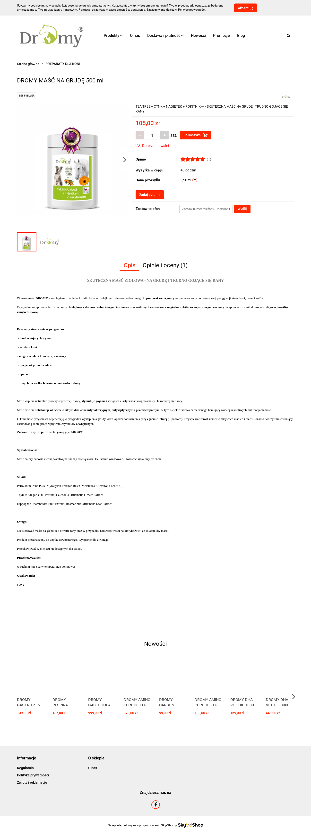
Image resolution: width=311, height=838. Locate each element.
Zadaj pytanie (149, 195)
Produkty (113, 35)
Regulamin (25, 768)
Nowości (198, 35)
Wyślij (242, 209)
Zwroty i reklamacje (32, 782)
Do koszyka (195, 135)
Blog (241, 35)
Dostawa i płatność (165, 35)
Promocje (221, 35)
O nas (135, 35)
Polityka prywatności (33, 775)
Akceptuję (245, 8)
